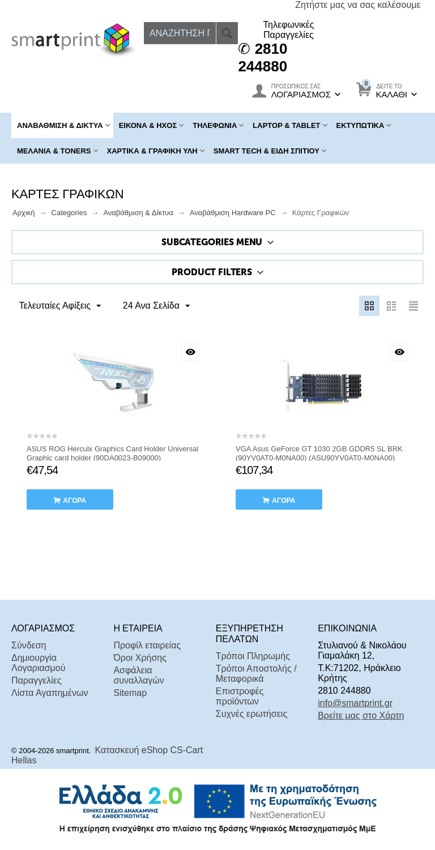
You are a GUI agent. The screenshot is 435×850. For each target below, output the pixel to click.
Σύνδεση (28, 645)
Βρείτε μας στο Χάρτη (361, 715)
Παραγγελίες (36, 680)
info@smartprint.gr (355, 703)
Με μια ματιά (190, 352)
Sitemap (130, 693)
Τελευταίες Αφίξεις (61, 306)
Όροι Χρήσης (140, 658)
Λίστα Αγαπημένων (49, 693)
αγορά (74, 501)
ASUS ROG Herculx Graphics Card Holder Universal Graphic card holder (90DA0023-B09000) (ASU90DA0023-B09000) (112, 458)
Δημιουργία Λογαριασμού (38, 663)
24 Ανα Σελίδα (154, 306)
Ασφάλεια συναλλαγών (138, 675)
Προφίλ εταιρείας (147, 645)
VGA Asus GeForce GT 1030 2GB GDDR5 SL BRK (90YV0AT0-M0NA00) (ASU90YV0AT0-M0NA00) (319, 453)
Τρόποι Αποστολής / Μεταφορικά (256, 674)
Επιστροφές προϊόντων (240, 696)
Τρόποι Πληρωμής (253, 656)
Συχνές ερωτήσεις (251, 714)
